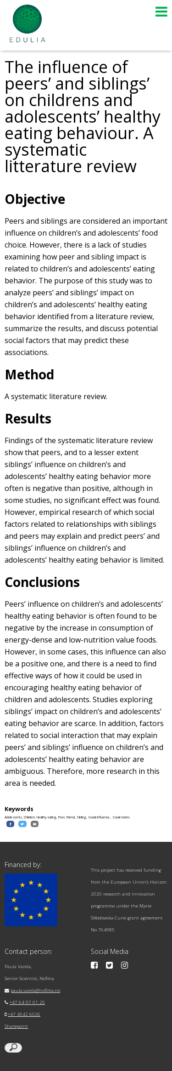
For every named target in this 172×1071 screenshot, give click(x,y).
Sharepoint (16, 1026)
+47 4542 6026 (24, 1014)
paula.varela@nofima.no (35, 990)
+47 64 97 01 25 (27, 1002)
